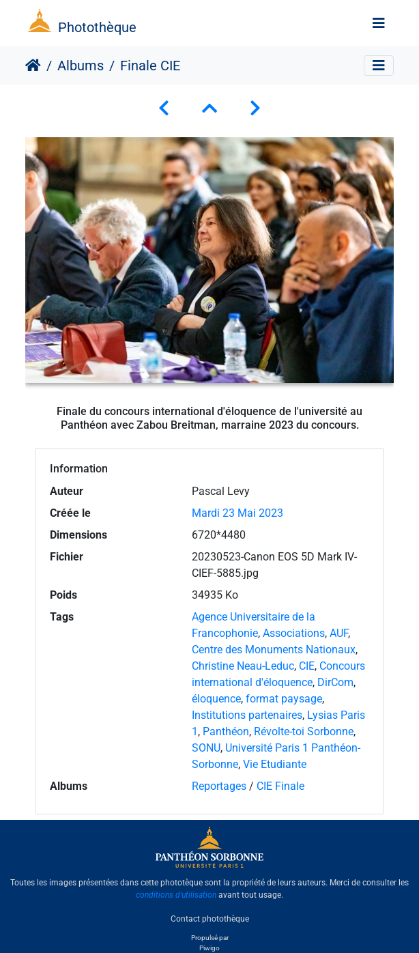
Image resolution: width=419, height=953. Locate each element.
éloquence (216, 698)
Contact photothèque (210, 918)
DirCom (335, 682)
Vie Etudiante (274, 764)
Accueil (33, 65)
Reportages (219, 786)
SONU (206, 747)
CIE (307, 665)
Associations (294, 633)
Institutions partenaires (247, 715)
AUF (339, 633)
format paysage (284, 698)
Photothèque (97, 27)
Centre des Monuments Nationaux (274, 649)
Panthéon (226, 731)
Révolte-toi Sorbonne (303, 731)
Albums (80, 65)
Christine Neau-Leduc (243, 665)
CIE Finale (280, 786)
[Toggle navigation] (379, 23)
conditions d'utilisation (176, 895)
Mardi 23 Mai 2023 (237, 513)
